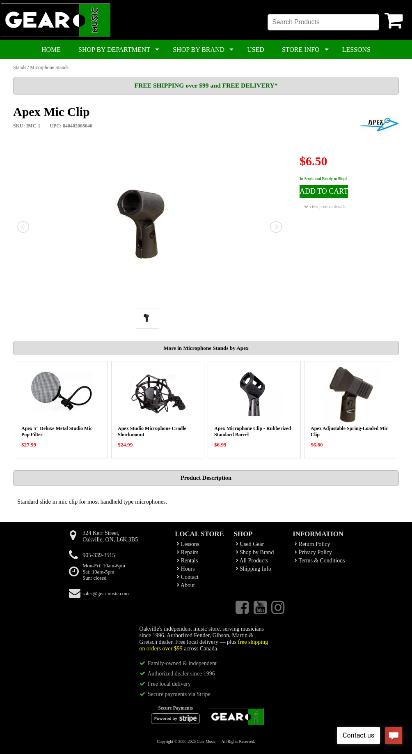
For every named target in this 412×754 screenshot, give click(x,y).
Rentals (187, 560)
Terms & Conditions (320, 560)
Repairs (187, 552)
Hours (186, 569)
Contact (188, 577)
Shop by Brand (255, 552)
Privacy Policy (313, 552)
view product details (325, 206)
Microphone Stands (49, 67)
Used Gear (250, 544)
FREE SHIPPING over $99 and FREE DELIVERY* (205, 85)
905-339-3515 (98, 555)
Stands (19, 67)
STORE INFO (301, 49)
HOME (51, 49)
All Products (252, 560)
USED (255, 49)
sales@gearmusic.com (105, 594)
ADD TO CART (324, 191)
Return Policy (312, 544)
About (186, 585)
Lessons (188, 544)
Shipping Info (253, 569)
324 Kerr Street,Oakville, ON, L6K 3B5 (110, 536)
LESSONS (356, 49)
